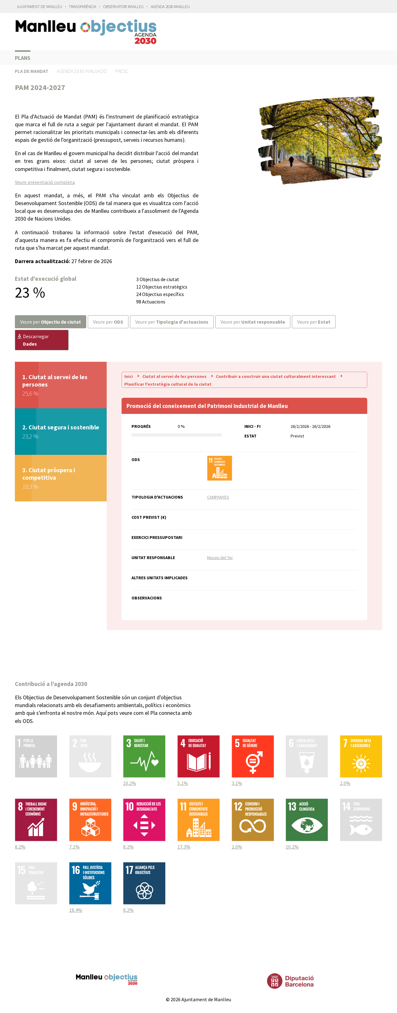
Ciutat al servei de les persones (171, 376)
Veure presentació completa (45, 182)
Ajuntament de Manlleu (39, 6)
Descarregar (33, 340)
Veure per (50, 322)
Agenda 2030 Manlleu (170, 6)
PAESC (121, 71)
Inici (129, 376)
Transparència (82, 6)
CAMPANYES (218, 497)
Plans (22, 57)
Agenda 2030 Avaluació (82, 71)
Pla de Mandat (31, 71)
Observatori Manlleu (123, 6)
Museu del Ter (220, 557)
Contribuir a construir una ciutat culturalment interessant (273, 376)
